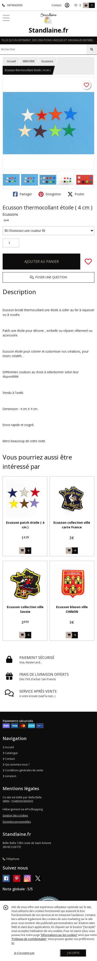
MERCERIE (29, 61)
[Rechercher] (91, 49)
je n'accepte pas (24, 953)
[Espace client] (67, 5)
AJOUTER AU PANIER (41, 261)
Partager (22, 194)
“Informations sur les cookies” (58, 935)
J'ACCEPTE (73, 953)
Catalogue (10, 753)
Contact (56, 5)
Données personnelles (17, 822)
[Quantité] (11, 243)
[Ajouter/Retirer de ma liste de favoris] (88, 261)
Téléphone (11, 859)
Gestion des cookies (15, 815)
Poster (76, 194)
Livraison (9, 776)
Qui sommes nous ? (16, 764)
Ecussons (47, 61)
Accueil (11, 61)
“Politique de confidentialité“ (29, 939)
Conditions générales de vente (23, 770)
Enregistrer (49, 194)
